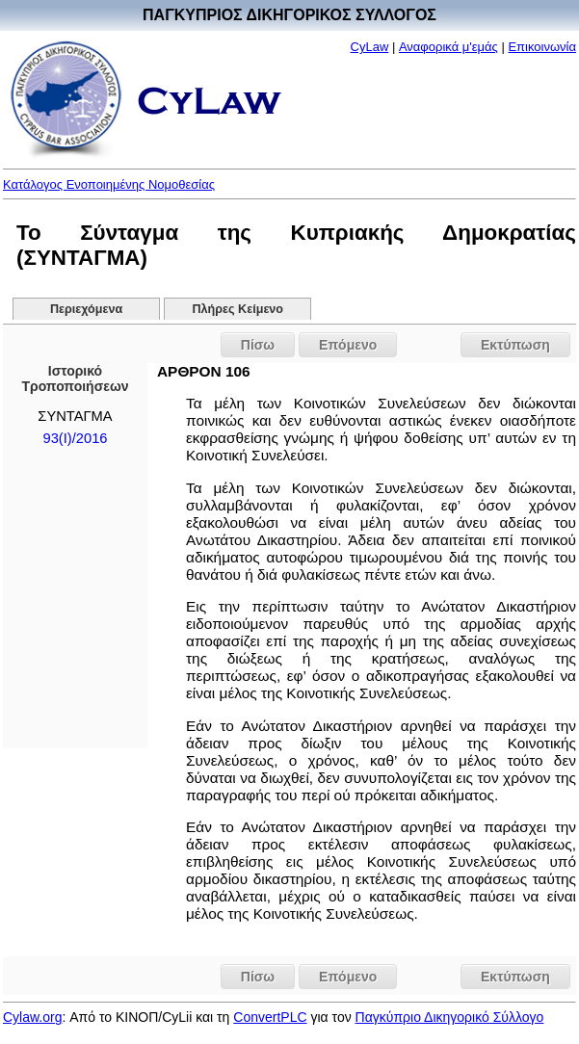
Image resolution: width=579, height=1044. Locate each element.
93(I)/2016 (75, 438)
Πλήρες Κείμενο (238, 309)
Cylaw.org (32, 1017)
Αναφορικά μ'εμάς (448, 46)
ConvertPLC (269, 1017)
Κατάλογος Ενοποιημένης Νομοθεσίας (109, 184)
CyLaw (370, 46)
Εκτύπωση (515, 344)
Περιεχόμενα (86, 309)
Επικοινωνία (542, 46)
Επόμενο (348, 344)
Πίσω (258, 344)
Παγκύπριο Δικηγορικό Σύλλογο (449, 1017)
